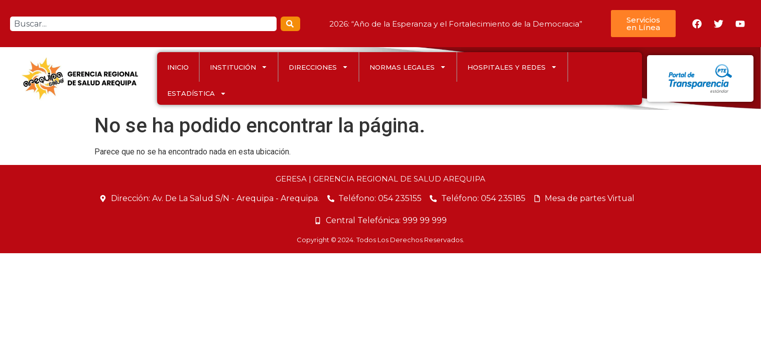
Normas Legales (407, 67)
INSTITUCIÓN (239, 67)
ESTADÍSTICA (196, 93)
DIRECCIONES (318, 67)
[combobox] (143, 24)
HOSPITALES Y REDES (512, 67)
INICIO (178, 67)
